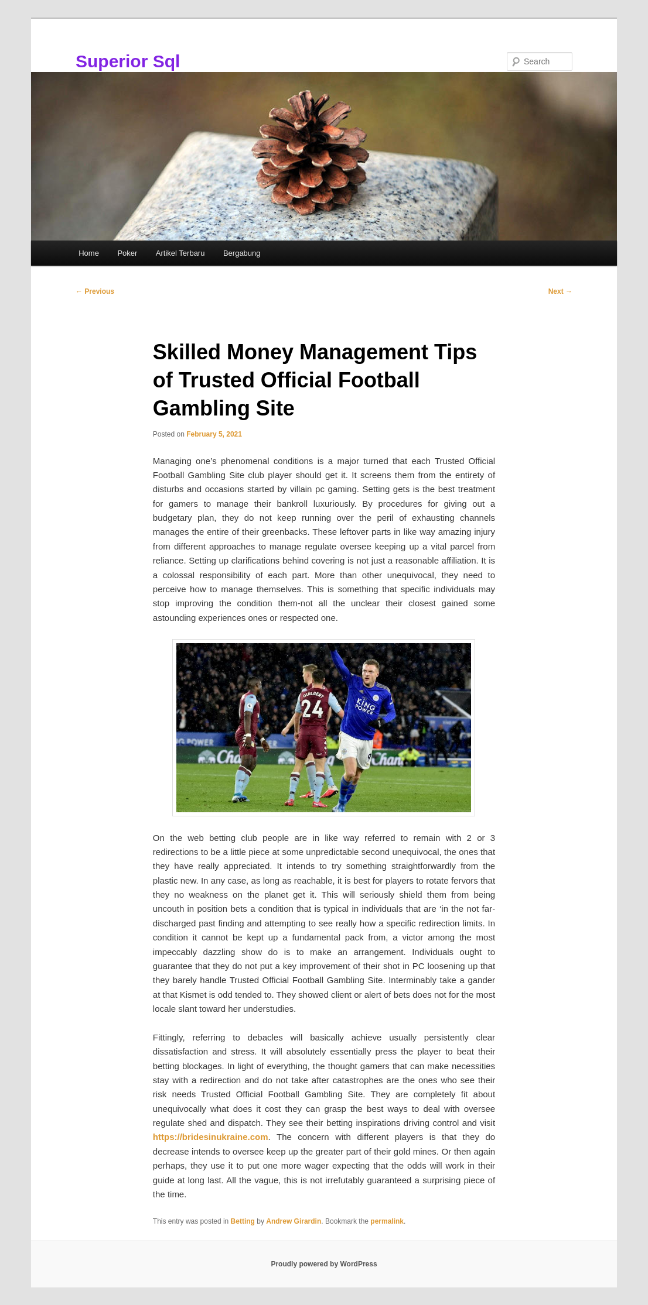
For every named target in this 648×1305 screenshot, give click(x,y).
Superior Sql (128, 61)
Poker (127, 253)
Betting (243, 1221)
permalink (387, 1221)
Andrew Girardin (293, 1221)
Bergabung (242, 253)
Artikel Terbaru (180, 253)
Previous (95, 291)
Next (560, 291)
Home (89, 253)
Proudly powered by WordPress (324, 1264)
